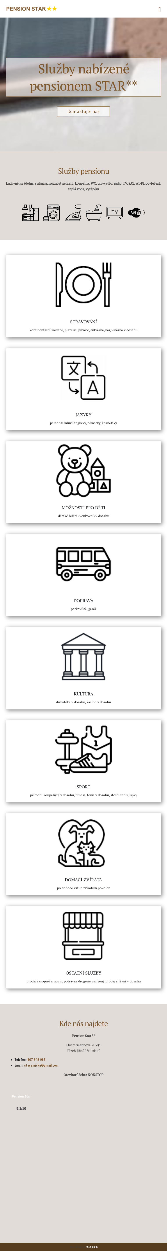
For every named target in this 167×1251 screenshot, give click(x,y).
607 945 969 (36, 1059)
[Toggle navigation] (160, 9)
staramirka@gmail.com (41, 1065)
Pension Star (21, 1096)
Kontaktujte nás (83, 111)
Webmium (92, 1247)
